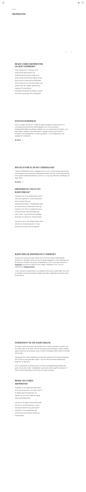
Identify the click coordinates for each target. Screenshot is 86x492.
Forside (14, 9)
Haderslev (18, 265)
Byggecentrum (29, 267)
